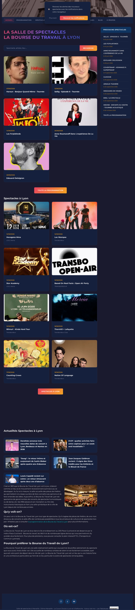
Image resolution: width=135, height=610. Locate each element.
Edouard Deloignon (15, 179)
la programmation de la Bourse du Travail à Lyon (48, 522)
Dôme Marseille (47, 608)
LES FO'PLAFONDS (110, 44)
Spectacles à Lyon (43, 20)
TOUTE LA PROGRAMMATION (50, 190)
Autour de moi (89, 608)
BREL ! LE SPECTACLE (111, 98)
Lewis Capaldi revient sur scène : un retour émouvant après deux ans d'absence (33, 479)
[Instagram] (61, 601)
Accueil (8, 20)
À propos (111, 20)
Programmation (23, 20)
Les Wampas (60, 238)
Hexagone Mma (13, 238)
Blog (100, 20)
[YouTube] (74, 601)
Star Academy (12, 284)
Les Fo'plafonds (13, 135)
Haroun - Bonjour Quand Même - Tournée (25, 92)
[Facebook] (67, 601)
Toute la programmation (114, 115)
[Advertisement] (50, 413)
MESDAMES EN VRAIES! (112, 91)
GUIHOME (107, 77)
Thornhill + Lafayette (64, 330)
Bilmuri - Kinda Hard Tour (18, 330)
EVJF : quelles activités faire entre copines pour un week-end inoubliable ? (81, 444)
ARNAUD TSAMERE (110, 84)
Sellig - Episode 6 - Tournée (67, 92)
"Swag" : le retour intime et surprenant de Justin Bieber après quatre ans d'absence (33, 461)
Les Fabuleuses (102, 608)
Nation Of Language (64, 376)
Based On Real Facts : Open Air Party (72, 284)
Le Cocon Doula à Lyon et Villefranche (68, 608)
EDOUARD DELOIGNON (112, 60)
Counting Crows (13, 376)
